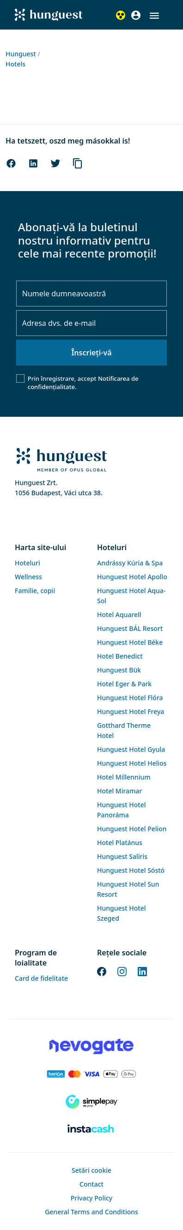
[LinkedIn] (142, 970)
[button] (154, 15)
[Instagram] (122, 970)
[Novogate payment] (91, 1046)
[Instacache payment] (91, 1129)
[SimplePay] (91, 1101)
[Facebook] (101, 970)
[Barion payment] (91, 1074)
